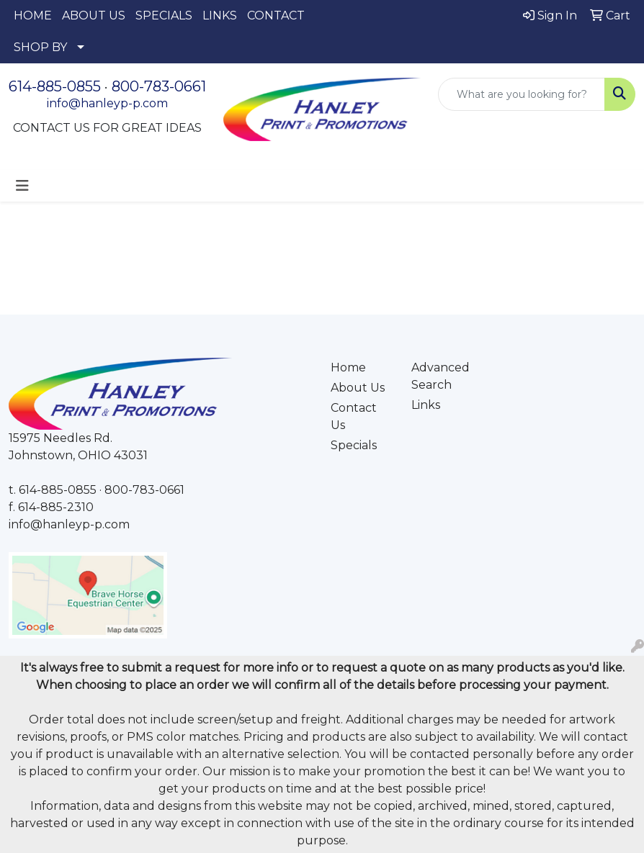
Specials (354, 445)
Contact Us (354, 416)
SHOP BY (40, 47)
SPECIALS (163, 15)
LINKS (219, 15)
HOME (33, 15)
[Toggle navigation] (22, 186)
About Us (358, 387)
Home (348, 367)
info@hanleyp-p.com (107, 103)
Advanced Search (440, 376)
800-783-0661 (159, 86)
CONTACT (276, 15)
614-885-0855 (55, 86)
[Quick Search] (521, 94)
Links (425, 405)
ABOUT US (93, 15)
